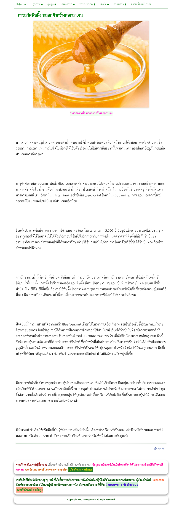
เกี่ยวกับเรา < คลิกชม (81, 469)
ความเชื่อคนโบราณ (141, 4)
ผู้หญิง (51, 4)
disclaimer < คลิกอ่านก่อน (122, 485)
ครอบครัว (120, 4)
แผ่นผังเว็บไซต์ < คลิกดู (29, 490)
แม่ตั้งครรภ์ (68, 4)
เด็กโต (104, 4)
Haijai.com (22, 4)
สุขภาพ (38, 4)
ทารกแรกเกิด (87, 4)
